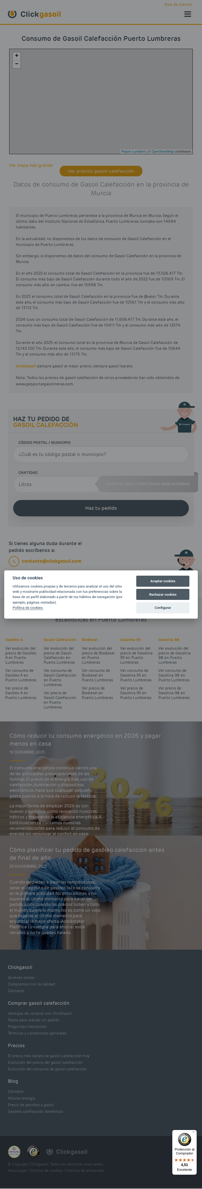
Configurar (163, 608)
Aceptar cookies (162, 581)
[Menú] (193, 1133)
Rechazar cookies (162, 594)
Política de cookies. (28, 607)
